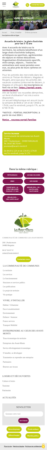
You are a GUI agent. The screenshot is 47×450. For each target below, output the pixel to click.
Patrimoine (6, 390)
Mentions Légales (18, 446)
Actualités (9, 397)
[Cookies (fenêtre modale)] (43, 446)
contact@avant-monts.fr (10, 253)
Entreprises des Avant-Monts (14, 343)
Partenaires (7, 362)
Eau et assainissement (11, 309)
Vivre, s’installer (16, 33)
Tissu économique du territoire (14, 338)
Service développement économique (16, 348)
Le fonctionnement (10, 278)
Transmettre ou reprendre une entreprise (18, 357)
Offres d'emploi (13, 435)
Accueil (4, 33)
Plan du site (8, 446)
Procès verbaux (33, 429)
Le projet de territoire (11, 291)
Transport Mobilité (10, 325)
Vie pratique (7, 295)
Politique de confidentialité (34, 446)
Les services (7, 274)
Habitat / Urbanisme (10, 305)
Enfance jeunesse (31, 33)
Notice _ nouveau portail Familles (19, 119)
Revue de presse (14, 429)
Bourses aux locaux (10, 367)
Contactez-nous (37, 5)
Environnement (9, 313)
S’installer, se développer (12, 353)
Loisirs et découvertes (16, 376)
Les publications (9, 287)
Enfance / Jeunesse (10, 317)
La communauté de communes (21, 266)
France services (9, 321)
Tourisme (6, 386)
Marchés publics (33, 436)
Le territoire (7, 270)
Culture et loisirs (8, 381)
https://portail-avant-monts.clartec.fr (22, 89)
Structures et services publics (14, 283)
